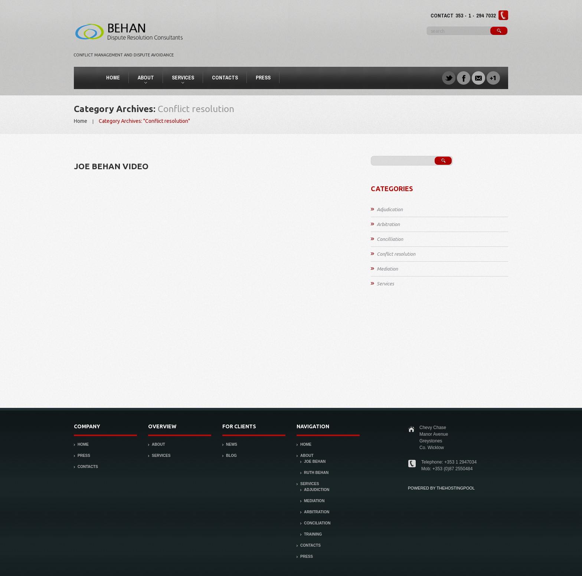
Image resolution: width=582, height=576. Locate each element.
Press (263, 77)
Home (113, 77)
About (142, 78)
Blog (231, 456)
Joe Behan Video (111, 166)
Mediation (387, 268)
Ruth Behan (316, 473)
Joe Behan (315, 461)
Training (313, 534)
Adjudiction (316, 490)
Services (180, 78)
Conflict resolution (396, 253)
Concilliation (390, 239)
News (231, 444)
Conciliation (317, 523)
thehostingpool (455, 488)
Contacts (225, 77)
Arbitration (388, 224)
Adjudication (390, 209)
